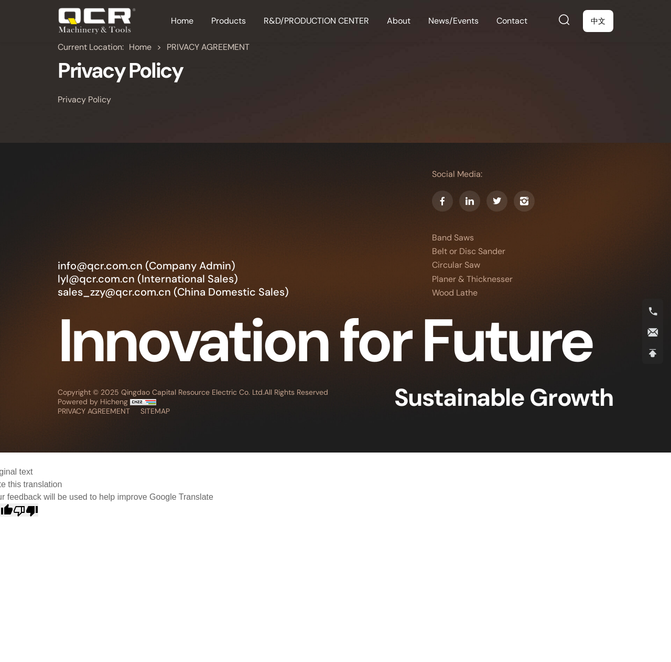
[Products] (228, 21)
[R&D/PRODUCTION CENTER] (316, 21)
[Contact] (511, 21)
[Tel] (652, 311)
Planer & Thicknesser (472, 279)
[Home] (97, 21)
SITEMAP (155, 411)
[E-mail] (652, 332)
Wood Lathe (455, 293)
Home (141, 46)
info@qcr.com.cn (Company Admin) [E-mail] (146, 265)
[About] (398, 21)
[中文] (598, 21)
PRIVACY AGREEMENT (208, 46)
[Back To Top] (652, 353)
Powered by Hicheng (94, 401)
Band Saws (453, 238)
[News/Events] (453, 21)
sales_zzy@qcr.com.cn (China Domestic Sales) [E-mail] (173, 292)
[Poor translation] (25, 510)
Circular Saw (456, 265)
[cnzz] (143, 401)
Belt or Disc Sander (468, 251)
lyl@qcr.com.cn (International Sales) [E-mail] (148, 279)
